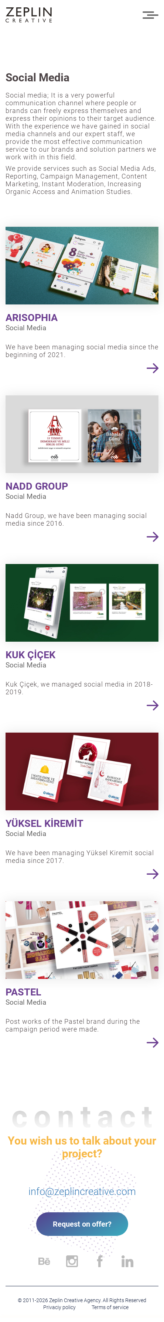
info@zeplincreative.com (82, 1192)
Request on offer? (82, 1224)
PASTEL (23, 992)
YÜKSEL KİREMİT (44, 823)
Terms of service (110, 1307)
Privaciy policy (59, 1307)
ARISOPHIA (32, 318)
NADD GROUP (37, 486)
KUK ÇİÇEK (30, 655)
